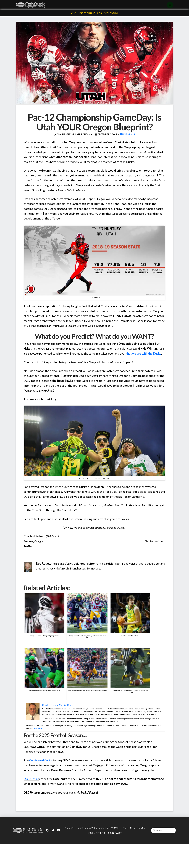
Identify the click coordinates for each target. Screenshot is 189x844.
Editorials (127, 134)
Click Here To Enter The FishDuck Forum (94, 13)
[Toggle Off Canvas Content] (170, 5)
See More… (39, 728)
